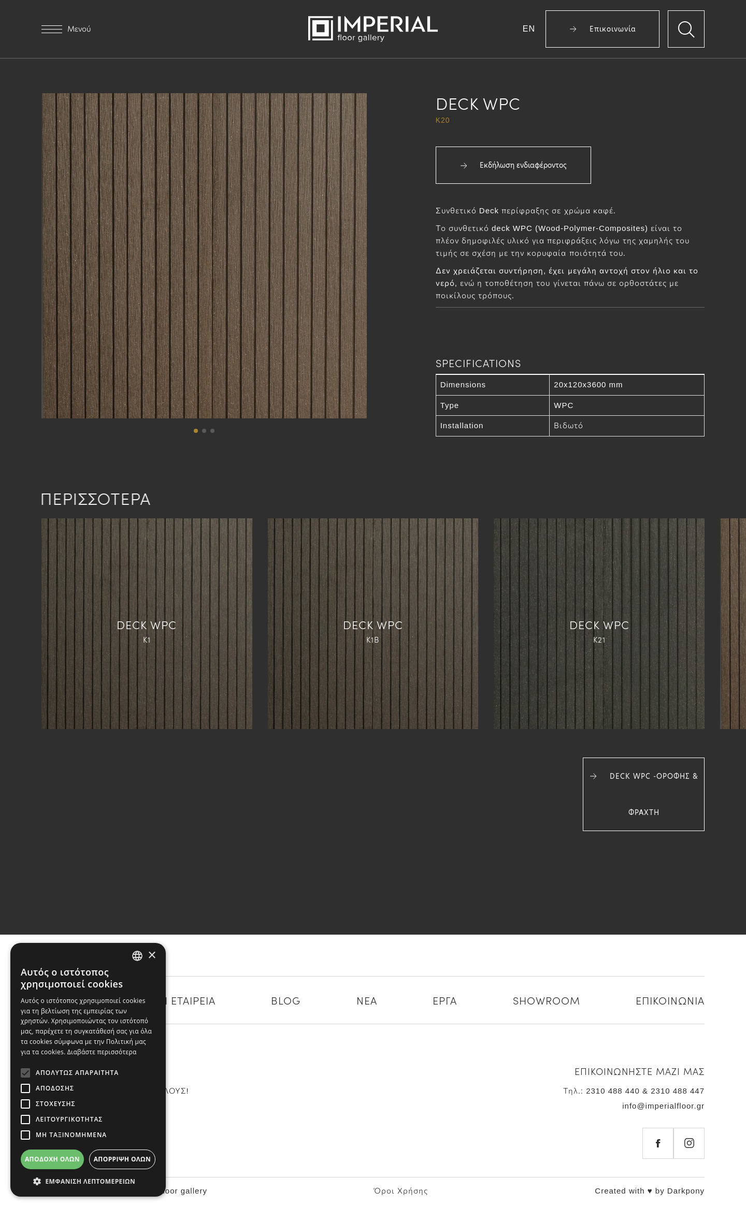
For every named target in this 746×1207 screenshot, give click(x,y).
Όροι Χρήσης (401, 1190)
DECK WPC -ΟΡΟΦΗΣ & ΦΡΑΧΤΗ (644, 794)
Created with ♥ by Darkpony (650, 1190)
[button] (196, 431)
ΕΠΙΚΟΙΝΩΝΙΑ (670, 1000)
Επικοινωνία (602, 29)
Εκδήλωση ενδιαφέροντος (513, 165)
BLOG (285, 1000)
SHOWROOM (546, 1000)
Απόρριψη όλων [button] (122, 1159)
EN (529, 28)
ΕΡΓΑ (445, 1000)
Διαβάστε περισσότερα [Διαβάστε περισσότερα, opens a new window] (102, 1052)
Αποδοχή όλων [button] (52, 1159)
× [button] (151, 955)
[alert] (88, 1070)
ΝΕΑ (366, 1000)
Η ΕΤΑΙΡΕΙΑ (188, 1000)
